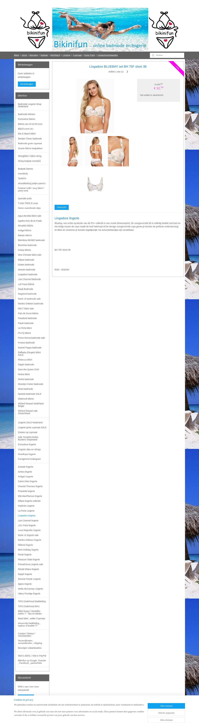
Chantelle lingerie (26, 491)
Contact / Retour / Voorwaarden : (26, 634)
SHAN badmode (26, 379)
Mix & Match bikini (27, 133)
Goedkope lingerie (27, 454)
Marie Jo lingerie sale (28, 535)
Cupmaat (77, 55)
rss (93, 717)
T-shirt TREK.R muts (28, 203)
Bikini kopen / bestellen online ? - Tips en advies (30, 612)
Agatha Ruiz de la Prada (30, 221)
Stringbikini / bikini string (29, 156)
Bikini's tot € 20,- (26, 129)
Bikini (16, 55)
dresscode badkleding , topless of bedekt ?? (29, 624)
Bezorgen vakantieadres (30, 648)
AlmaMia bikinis (25, 225)
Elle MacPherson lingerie (30, 496)
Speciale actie (25, 198)
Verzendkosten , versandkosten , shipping (30, 641)
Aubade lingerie (25, 467)
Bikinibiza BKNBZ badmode (31, 240)
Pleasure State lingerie (29, 559)
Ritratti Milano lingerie (28, 569)
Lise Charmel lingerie (28, 520)
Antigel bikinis (24, 230)
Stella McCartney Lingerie (30, 589)
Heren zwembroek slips (29, 208)
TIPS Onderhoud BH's (28, 606)
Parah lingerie (24, 554)
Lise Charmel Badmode (29, 279)
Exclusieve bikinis (26, 119)
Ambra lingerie (25, 472)
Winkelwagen (26, 84)
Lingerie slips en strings (29, 449)
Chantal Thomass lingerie (30, 486)
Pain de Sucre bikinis (28, 313)
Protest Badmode (26, 342)
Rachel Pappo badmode (29, 347)
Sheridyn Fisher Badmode (30, 384)
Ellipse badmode (26, 260)
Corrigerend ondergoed (29, 459)
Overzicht (61, 207)
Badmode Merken (26, 114)
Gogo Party (89, 55)
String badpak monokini (29, 161)
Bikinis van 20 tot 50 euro (30, 124)
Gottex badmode (26, 264)
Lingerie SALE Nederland (30, 422)
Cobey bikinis (24, 250)
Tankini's (22, 178)
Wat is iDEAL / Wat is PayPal (32, 655)
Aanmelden (25, 697)
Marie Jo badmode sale (29, 299)
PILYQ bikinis (24, 333)
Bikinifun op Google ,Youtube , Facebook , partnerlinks (32, 661)
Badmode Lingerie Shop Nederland (29, 105)
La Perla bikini (25, 328)
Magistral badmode (27, 294)
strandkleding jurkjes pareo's (32, 183)
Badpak (44, 55)
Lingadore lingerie (26, 515)
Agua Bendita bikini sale (29, 216)
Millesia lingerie (25, 545)
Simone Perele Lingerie (29, 579)
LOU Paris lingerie (27, 525)
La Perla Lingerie (26, 511)
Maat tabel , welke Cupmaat (31, 618)
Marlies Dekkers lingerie (29, 540)
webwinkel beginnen (103, 717)
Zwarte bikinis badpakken (30, 148)
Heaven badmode (26, 269)
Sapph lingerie (25, 574)
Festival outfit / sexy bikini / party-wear (31, 189)
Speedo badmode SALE (29, 394)
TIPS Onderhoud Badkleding (32, 601)
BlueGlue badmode (27, 245)
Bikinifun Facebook (26, 707)
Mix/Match (55, 55)
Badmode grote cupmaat (30, 143)
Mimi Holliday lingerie (28, 550)
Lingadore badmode (27, 274)
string (24, 55)
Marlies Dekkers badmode (30, 303)
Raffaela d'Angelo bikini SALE (29, 353)
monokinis (23, 173)
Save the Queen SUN (28, 369)
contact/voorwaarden (108, 55)
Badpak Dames (25, 169)
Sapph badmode (26, 364)
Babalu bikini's (25, 235)
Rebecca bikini (25, 359)
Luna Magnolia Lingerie (29, 530)
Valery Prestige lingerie (29, 593)
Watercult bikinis (26, 398)
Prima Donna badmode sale (31, 338)
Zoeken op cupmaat (27, 432)
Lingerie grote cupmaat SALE (32, 427)
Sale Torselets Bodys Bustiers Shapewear (28, 438)
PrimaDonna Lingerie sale (30, 564)
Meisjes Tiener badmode (30, 138)
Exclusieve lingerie (27, 444)
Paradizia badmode (27, 318)
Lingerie (66, 55)
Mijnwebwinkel (127, 717)
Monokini (33, 55)
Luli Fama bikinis (26, 284)
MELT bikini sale (26, 308)
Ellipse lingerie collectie (29, 501)
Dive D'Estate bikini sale (29, 255)
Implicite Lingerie (26, 506)
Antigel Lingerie (25, 476)
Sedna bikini (24, 374)
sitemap (88, 717)
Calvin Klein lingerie (27, 481)
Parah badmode (26, 323)
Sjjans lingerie (25, 584)
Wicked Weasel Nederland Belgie (31, 404)
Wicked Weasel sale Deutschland (28, 412)
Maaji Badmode (25, 289)
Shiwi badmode (25, 389)
